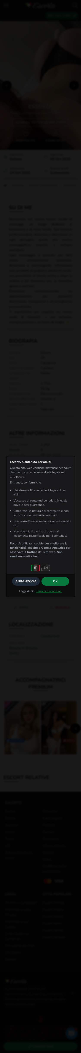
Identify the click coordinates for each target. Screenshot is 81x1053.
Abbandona (26, 581)
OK (55, 581)
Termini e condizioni (49, 591)
